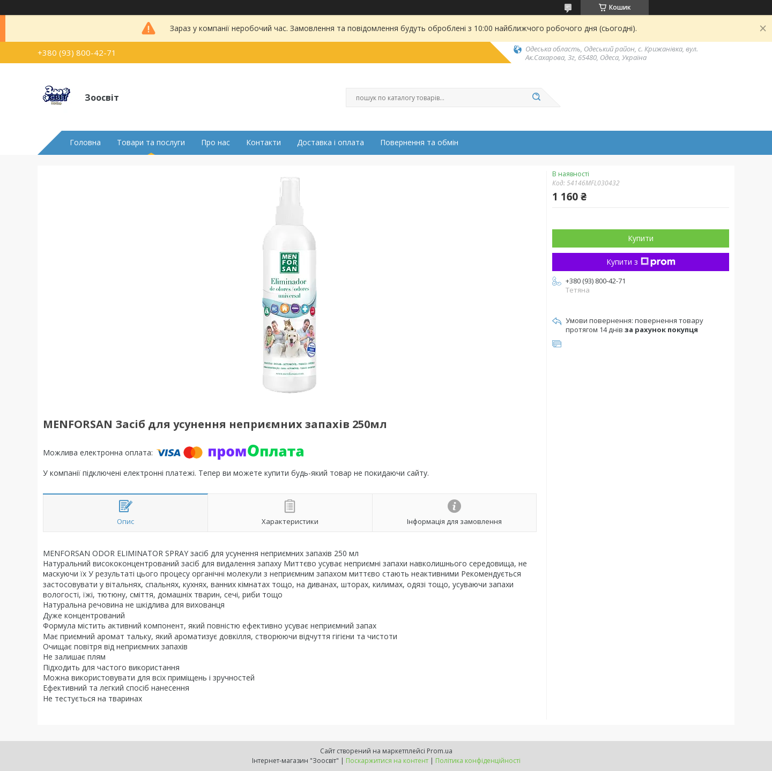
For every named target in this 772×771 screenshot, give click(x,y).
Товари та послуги (151, 142)
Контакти (263, 142)
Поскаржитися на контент (387, 760)
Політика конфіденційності (478, 760)
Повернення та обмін (419, 142)
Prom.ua (439, 750)
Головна (85, 142)
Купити (641, 238)
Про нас (215, 142)
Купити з (641, 262)
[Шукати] (536, 97)
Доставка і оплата (330, 142)
